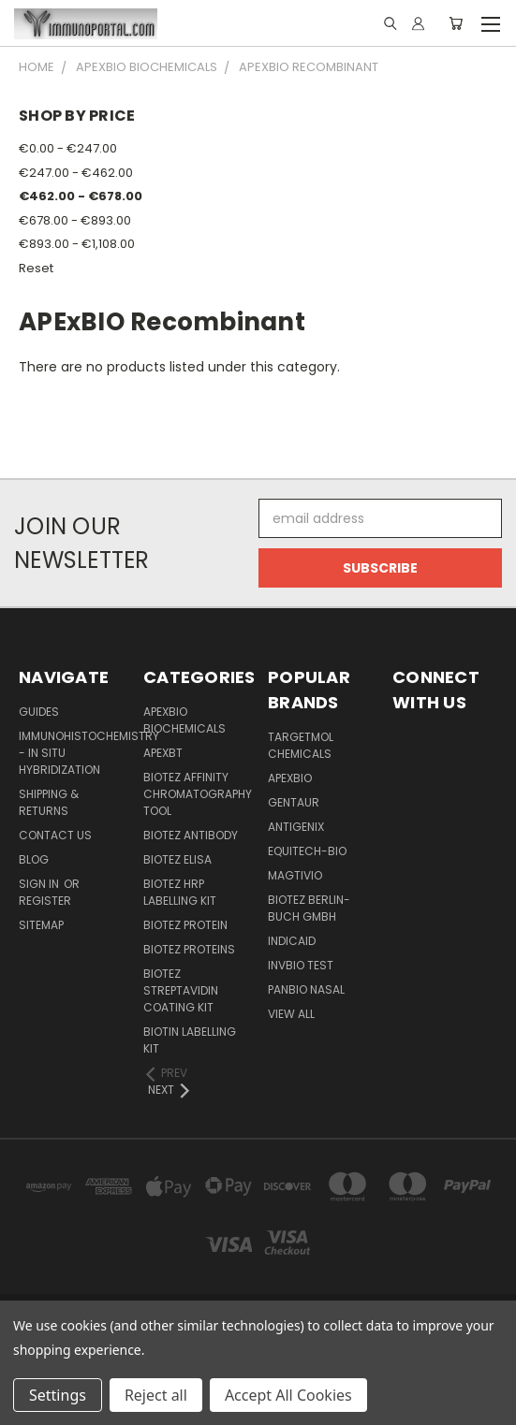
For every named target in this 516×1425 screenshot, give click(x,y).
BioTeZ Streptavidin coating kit (180, 990)
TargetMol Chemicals (300, 745)
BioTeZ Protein (185, 925)
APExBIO (290, 778)
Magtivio (295, 875)
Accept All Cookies (288, 1395)
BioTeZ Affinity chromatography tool (197, 794)
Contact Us (55, 835)
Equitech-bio (307, 851)
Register (45, 901)
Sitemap (41, 925)
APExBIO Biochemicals (184, 720)
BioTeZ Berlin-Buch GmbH (309, 908)
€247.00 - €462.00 (76, 173)
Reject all (156, 1395)
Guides (39, 712)
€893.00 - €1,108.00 (77, 244)
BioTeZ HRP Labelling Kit (179, 892)
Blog (34, 859)
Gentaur (293, 802)
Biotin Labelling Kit (189, 1040)
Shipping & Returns (49, 802)
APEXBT (163, 753)
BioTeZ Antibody (190, 835)
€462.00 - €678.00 (80, 196)
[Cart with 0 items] (455, 23)
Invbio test (300, 965)
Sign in (40, 884)
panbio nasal (306, 989)
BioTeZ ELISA (177, 859)
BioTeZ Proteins (189, 949)
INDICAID (292, 941)
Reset (36, 268)
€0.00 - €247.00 (68, 148)
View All (291, 1014)
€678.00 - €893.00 (75, 220)
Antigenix (296, 827)
